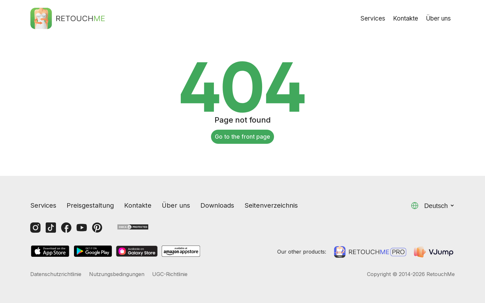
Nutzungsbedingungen (116, 274)
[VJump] (434, 252)
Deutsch (439, 205)
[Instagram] (35, 227)
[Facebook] (66, 227)
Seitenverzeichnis (271, 205)
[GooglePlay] (93, 252)
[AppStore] (50, 252)
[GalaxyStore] (137, 252)
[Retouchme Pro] (370, 252)
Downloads (217, 205)
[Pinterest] (97, 227)
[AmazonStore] (180, 252)
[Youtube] (82, 227)
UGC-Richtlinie (170, 274)
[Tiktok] (51, 227)
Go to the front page (242, 137)
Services (373, 18)
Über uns (438, 18)
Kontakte (405, 18)
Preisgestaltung (90, 205)
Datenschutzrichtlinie (55, 274)
